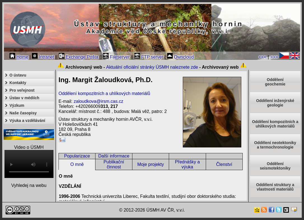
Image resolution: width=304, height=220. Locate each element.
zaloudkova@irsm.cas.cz (98, 101)
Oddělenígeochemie (275, 81)
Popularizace (77, 156)
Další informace (113, 156)
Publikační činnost (114, 164)
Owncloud (180, 57)
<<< (262, 57)
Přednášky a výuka (187, 164)
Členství (224, 164)
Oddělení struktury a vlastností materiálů (275, 186)
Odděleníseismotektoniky (275, 165)
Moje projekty (150, 164)
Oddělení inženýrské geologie (275, 102)
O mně (77, 164)
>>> (274, 57)
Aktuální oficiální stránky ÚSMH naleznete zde (152, 67)
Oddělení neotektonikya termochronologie (275, 144)
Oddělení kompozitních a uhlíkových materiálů (104, 93)
